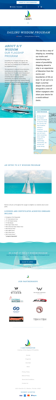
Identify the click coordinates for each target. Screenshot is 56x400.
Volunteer (28, 363)
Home (20, 36)
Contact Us (25, 383)
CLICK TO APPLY (27, 262)
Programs (28, 359)
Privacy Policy (26, 372)
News (28, 366)
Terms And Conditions (28, 379)
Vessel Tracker (16, 7)
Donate (28, 355)
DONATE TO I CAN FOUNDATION (28, 2)
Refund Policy (26, 375)
